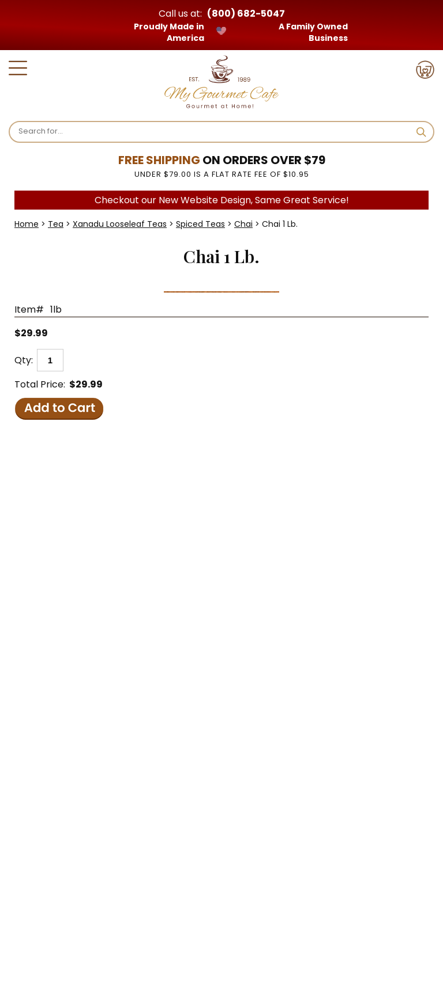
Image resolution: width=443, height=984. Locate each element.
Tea (55, 224)
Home (26, 224)
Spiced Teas (200, 224)
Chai (243, 224)
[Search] (212, 131)
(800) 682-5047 (246, 13)
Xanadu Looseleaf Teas (120, 224)
